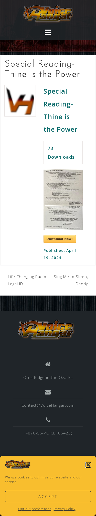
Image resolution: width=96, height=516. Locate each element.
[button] (88, 464)
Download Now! (60, 239)
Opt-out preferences (34, 509)
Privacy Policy (65, 509)
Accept (48, 496)
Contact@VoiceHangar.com (48, 405)
